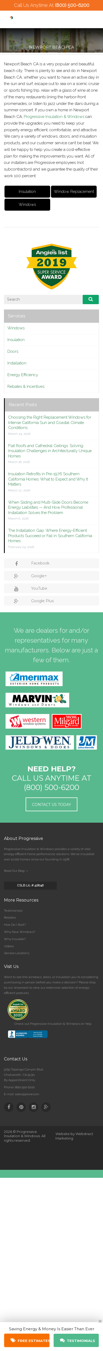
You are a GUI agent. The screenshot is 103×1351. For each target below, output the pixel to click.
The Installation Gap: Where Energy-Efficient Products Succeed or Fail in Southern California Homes (50, 535)
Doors (12, 351)
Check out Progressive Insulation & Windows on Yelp (52, 1024)
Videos (9, 946)
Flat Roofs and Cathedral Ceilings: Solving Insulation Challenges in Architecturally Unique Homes (50, 450)
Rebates (10, 917)
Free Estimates (30, 1340)
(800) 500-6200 (72, 5)
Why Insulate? (15, 939)
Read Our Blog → (16, 871)
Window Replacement (74, 191)
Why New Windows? (19, 932)
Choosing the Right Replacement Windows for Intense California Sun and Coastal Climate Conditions (49, 422)
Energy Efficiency (22, 374)
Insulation (27, 191)
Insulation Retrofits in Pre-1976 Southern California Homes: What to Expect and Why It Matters (48, 479)
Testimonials (13, 910)
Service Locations (16, 953)
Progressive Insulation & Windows (54, 116)
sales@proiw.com (27, 1094)
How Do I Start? (15, 925)
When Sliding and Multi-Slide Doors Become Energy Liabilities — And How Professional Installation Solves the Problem (48, 507)
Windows (27, 204)
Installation (16, 363)
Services (16, 315)
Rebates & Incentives (25, 386)
